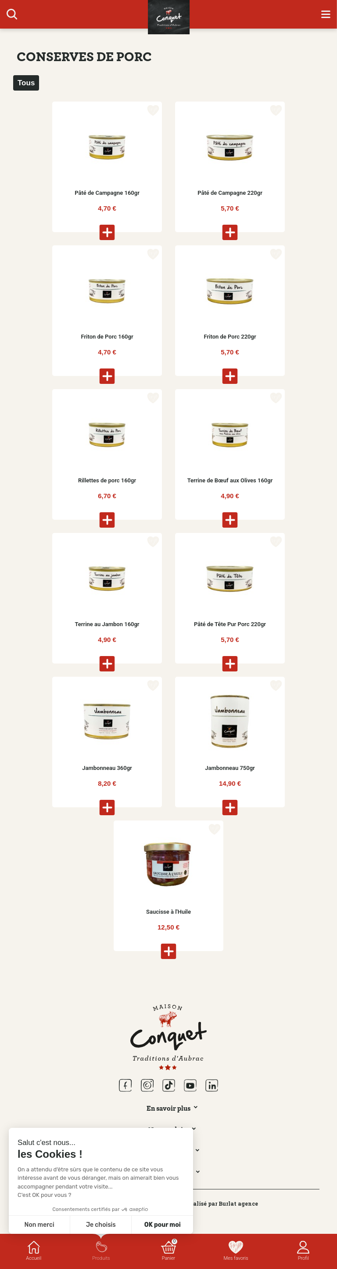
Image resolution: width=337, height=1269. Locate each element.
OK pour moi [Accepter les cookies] (162, 1225)
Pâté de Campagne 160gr (107, 193)
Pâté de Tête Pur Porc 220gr (230, 624)
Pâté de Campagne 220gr (229, 193)
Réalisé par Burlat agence (222, 1203)
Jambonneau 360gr (107, 768)
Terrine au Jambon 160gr (107, 624)
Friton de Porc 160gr (107, 336)
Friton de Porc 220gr (230, 336)
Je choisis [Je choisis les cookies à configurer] (101, 1225)
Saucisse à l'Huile (168, 911)
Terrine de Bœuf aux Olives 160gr (230, 480)
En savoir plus (168, 1108)
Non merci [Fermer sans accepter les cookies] (39, 1225)
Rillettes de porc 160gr (107, 480)
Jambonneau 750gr (230, 768)
